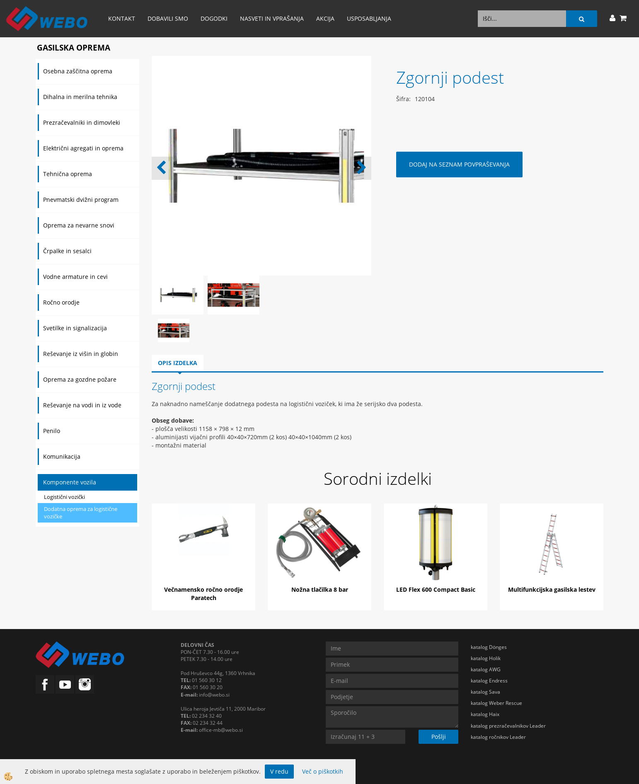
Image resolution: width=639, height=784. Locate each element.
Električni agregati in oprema (83, 148)
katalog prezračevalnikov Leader (508, 725)
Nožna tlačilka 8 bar (319, 589)
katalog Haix (485, 714)
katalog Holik (486, 658)
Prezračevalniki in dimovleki (81, 122)
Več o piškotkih (322, 771)
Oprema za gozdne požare (79, 379)
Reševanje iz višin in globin (80, 354)
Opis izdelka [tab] (177, 363)
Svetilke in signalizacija (75, 328)
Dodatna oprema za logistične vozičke (80, 512)
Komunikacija (61, 456)
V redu (279, 771)
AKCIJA (325, 18)
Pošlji (438, 736)
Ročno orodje (61, 302)
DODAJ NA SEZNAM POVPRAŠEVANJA (459, 164)
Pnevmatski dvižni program (81, 199)
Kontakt (121, 18)
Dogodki (214, 18)
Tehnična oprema (67, 174)
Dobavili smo (168, 18)
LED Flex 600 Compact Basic (435, 589)
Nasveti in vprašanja (272, 18)
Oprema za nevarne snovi (78, 225)
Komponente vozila (69, 482)
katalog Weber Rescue (496, 703)
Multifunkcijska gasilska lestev (551, 589)
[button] (360, 168)
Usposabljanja (369, 18)
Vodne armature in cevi (75, 277)
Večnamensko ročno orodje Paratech (203, 594)
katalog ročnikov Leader (498, 736)
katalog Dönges (489, 647)
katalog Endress (489, 680)
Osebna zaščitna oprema (77, 71)
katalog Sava (485, 691)
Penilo (51, 431)
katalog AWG (486, 669)
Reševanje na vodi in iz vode (82, 405)
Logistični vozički (64, 497)
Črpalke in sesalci (67, 251)
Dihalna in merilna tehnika (80, 97)
